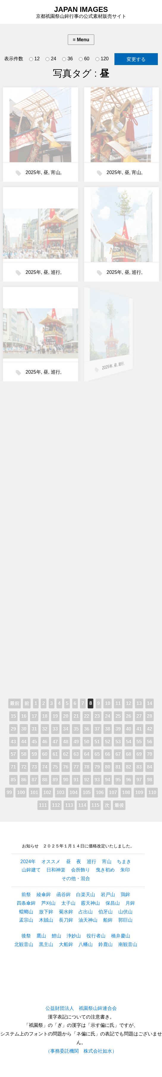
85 (13, 779)
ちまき (124, 861)
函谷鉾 (63, 894)
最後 (119, 805)
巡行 (54, 271)
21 (76, 715)
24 (50, 59)
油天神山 (87, 920)
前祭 (26, 894)
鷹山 (41, 935)
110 (152, 792)
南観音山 (127, 944)
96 (128, 779)
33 (55, 728)
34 (65, 728)
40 (128, 728)
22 (86, 715)
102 (47, 792)
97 (139, 779)
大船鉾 (66, 944)
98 (149, 779)
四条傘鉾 (26, 903)
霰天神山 (90, 903)
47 (55, 741)
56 (149, 741)
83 (139, 766)
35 (76, 728)
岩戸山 (108, 894)
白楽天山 (85, 894)
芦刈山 (48, 903)
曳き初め (105, 869)
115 (96, 805)
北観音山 (23, 944)
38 (107, 728)
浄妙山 (74, 935)
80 (107, 766)
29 (13, 728)
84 (149, 766)
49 (76, 741)
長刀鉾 (66, 920)
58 (23, 754)
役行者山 (96, 935)
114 (82, 805)
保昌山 (113, 903)
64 (86, 754)
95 (118, 779)
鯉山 (56, 935)
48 (65, 741)
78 (86, 766)
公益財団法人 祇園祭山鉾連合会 (81, 1008)
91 (76, 779)
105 (87, 792)
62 (65, 754)
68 (128, 754)
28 (149, 715)
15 (13, 715)
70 (149, 754)
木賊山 (46, 920)
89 (55, 779)
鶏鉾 (125, 894)
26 (128, 715)
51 (97, 741)
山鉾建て (31, 869)
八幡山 (85, 944)
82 (128, 766)
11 (118, 703)
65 (97, 754)
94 (107, 779)
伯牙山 (105, 911)
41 (139, 728)
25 (118, 715)
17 (34, 715)
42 (149, 728)
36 (67, 59)
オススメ (50, 861)
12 (34, 59)
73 (34, 766)
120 (102, 59)
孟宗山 (26, 920)
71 (13, 766)
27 (139, 715)
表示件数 (13, 58)
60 (84, 59)
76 (65, 766)
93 (97, 779)
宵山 (55, 172)
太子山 (68, 903)
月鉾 (130, 903)
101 (34, 792)
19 (55, 715)
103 (60, 792)
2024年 (28, 861)
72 (23, 766)
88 (45, 779)
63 (76, 754)
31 (34, 728)
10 (107, 703)
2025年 (33, 172)
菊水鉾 (66, 911)
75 (55, 766)
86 (23, 779)
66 (107, 754)
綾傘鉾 (44, 894)
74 (45, 766)
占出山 (85, 911)
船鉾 (108, 920)
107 (113, 792)
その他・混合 (76, 878)
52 (107, 741)
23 (97, 715)
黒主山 (46, 944)
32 (45, 728)
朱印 (125, 869)
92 (86, 779)
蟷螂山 (26, 911)
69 (139, 754)
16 (23, 715)
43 (13, 741)
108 (126, 792)
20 (65, 715)
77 (76, 766)
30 (23, 728)
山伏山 (125, 911)
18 (45, 715)
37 (97, 728)
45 (34, 741)
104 (74, 792)
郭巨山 (125, 920)
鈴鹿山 (105, 944)
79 (97, 766)
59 (34, 754)
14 (149, 703)
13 (139, 703)
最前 (14, 703)
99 (9, 792)
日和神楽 (55, 869)
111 (43, 805)
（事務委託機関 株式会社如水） (81, 1051)
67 (118, 754)
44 (23, 741)
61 (55, 754)
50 (86, 741)
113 (69, 805)
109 (139, 792)
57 (13, 754)
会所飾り (80, 869)
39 (118, 728)
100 (21, 792)
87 (34, 779)
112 (56, 805)
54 (128, 741)
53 (118, 741)
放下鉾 (46, 911)
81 (118, 766)
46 (45, 741)
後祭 (26, 935)
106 (100, 792)
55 (139, 741)
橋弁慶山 (120, 935)
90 (65, 779)
